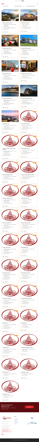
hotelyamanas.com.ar (7, 104)
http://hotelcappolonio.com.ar (8, 79)
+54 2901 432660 (6, 126)
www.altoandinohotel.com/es (8, 53)
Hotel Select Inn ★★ (6, 394)
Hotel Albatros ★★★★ (25, 148)
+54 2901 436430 (24, 76)
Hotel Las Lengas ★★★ (7, 222)
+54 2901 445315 (6, 276)
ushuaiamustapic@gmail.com (8, 351)
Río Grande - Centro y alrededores (27, 125)
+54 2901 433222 (24, 275)
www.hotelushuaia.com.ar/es (26, 28)
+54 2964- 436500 (25, 126)
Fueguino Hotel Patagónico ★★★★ (27, 174)
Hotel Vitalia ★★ (5, 372)
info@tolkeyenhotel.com (7, 277)
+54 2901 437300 (24, 151)
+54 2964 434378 (24, 325)
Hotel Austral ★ (5, 322)
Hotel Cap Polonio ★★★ (7, 73)
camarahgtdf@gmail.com (5, 430)
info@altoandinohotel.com (7, 52)
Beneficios (15, 421)
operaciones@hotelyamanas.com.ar (9, 103)
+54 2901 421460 (6, 301)
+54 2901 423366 (6, 225)
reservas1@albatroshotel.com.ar (27, 152)
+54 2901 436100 (6, 177)
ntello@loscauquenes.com (7, 154)
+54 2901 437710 (24, 250)
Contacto (15, 423)
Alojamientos (5, 32)
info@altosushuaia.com (25, 53)
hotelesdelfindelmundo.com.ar (8, 129)
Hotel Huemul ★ (24, 322)
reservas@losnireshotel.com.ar (8, 252)
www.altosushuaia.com (25, 54)
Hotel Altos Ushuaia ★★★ (26, 48)
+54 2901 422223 (6, 325)
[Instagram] (3, 434)
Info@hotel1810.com (25, 251)
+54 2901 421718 (6, 350)
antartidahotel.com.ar (25, 303)
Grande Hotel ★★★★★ (25, 123)
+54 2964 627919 (6, 397)
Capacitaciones (16, 422)
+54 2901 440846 (6, 201)
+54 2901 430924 (6, 51)
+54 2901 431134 (24, 25)
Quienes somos (16, 418)
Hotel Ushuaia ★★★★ (25, 22)
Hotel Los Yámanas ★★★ (7, 98)
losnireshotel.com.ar (7, 253)
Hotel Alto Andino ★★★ (7, 48)
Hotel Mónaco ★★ (6, 123)
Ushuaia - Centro (6, 75)
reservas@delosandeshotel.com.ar (9, 302)
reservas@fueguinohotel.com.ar (27, 177)
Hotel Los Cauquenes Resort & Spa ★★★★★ (9, 149)
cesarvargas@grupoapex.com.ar (27, 202)
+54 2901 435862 (24, 225)
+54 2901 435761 (24, 301)
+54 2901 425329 (24, 351)
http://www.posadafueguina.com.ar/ (27, 103)
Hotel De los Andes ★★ (7, 298)
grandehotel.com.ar (25, 129)
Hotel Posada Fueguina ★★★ (26, 98)
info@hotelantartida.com (25, 302)
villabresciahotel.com (25, 278)
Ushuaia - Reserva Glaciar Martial (8, 24)
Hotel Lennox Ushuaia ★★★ (26, 73)
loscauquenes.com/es (7, 155)
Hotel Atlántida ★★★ (25, 198)
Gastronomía (16, 420)
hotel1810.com (24, 252)
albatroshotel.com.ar (25, 153)
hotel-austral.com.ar (7, 328)
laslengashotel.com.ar (7, 228)
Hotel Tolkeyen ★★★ (6, 272)
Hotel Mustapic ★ (6, 347)
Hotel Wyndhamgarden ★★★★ (27, 347)
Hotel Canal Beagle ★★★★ (8, 174)
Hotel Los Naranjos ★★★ (25, 222)
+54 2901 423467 (24, 101)
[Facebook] (2, 434)
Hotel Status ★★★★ (25, 372)
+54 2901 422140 (6, 76)
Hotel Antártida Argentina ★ (26, 298)
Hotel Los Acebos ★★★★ (7, 22)
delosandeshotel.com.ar (7, 303)
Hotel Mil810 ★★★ (24, 247)
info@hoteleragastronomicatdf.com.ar (7, 429)
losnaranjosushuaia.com (25, 228)
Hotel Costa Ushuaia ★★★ (7, 198)
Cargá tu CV (29, 406)
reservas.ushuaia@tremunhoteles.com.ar (10, 27)
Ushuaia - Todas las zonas (26, 24)
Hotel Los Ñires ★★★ (6, 247)
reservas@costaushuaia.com (8, 203)
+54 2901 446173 (6, 251)
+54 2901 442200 (6, 26)
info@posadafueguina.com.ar (26, 102)
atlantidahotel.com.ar (25, 203)
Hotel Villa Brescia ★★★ (25, 272)
